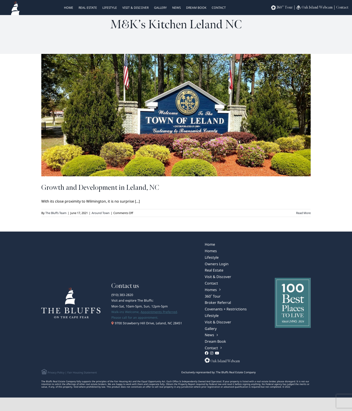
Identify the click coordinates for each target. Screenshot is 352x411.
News (176, 7)
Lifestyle (109, 7)
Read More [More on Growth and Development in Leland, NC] (303, 213)
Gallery (160, 7)
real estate (88, 7)
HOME (68, 7)
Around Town (101, 213)
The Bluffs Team (55, 213)
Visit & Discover (135, 7)
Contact (219, 7)
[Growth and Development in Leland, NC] (176, 115)
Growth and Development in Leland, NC (100, 187)
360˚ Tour (282, 7)
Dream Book (196, 7)
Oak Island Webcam (314, 7)
